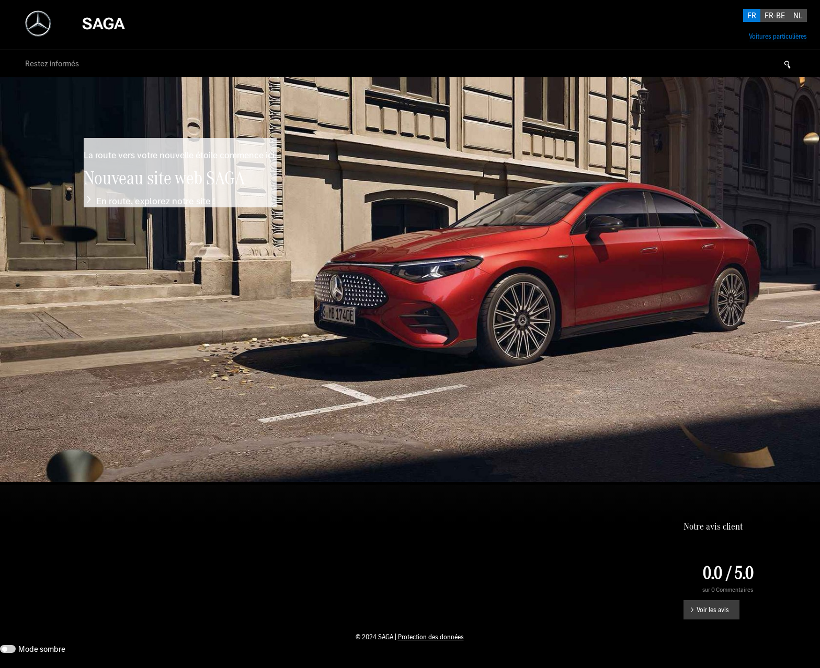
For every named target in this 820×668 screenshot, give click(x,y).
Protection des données (431, 636)
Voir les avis (713, 609)
